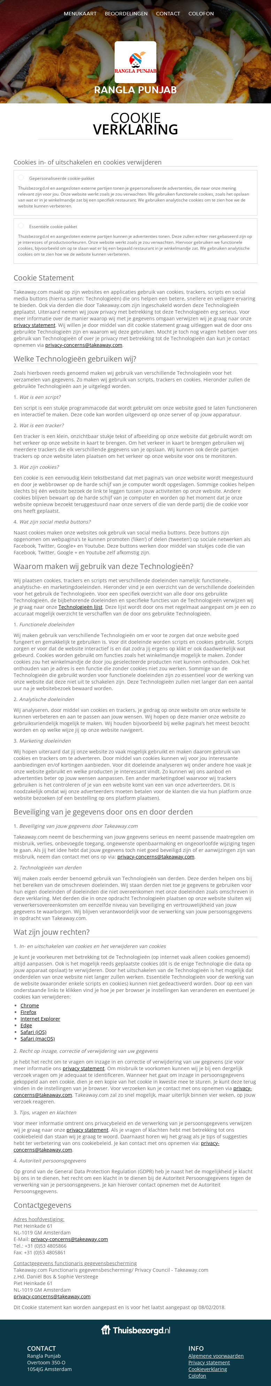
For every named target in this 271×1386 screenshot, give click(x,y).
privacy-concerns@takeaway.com (83, 345)
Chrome (30, 1005)
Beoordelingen (126, 13)
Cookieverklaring (207, 1369)
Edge (26, 1025)
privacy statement (34, 325)
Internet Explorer (40, 1018)
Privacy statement (209, 1362)
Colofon (197, 1375)
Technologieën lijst (80, 607)
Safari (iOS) (33, 1032)
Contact (168, 13)
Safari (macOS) (38, 1038)
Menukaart (80, 13)
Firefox (28, 1012)
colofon (201, 13)
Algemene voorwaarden (216, 1355)
